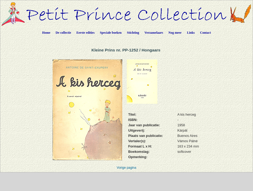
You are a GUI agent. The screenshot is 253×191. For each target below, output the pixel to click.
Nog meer (175, 32)
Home (46, 32)
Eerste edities (86, 32)
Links (191, 32)
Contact (205, 32)
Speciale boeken (111, 32)
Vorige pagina (126, 168)
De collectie (63, 32)
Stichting (133, 32)
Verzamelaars (154, 32)
